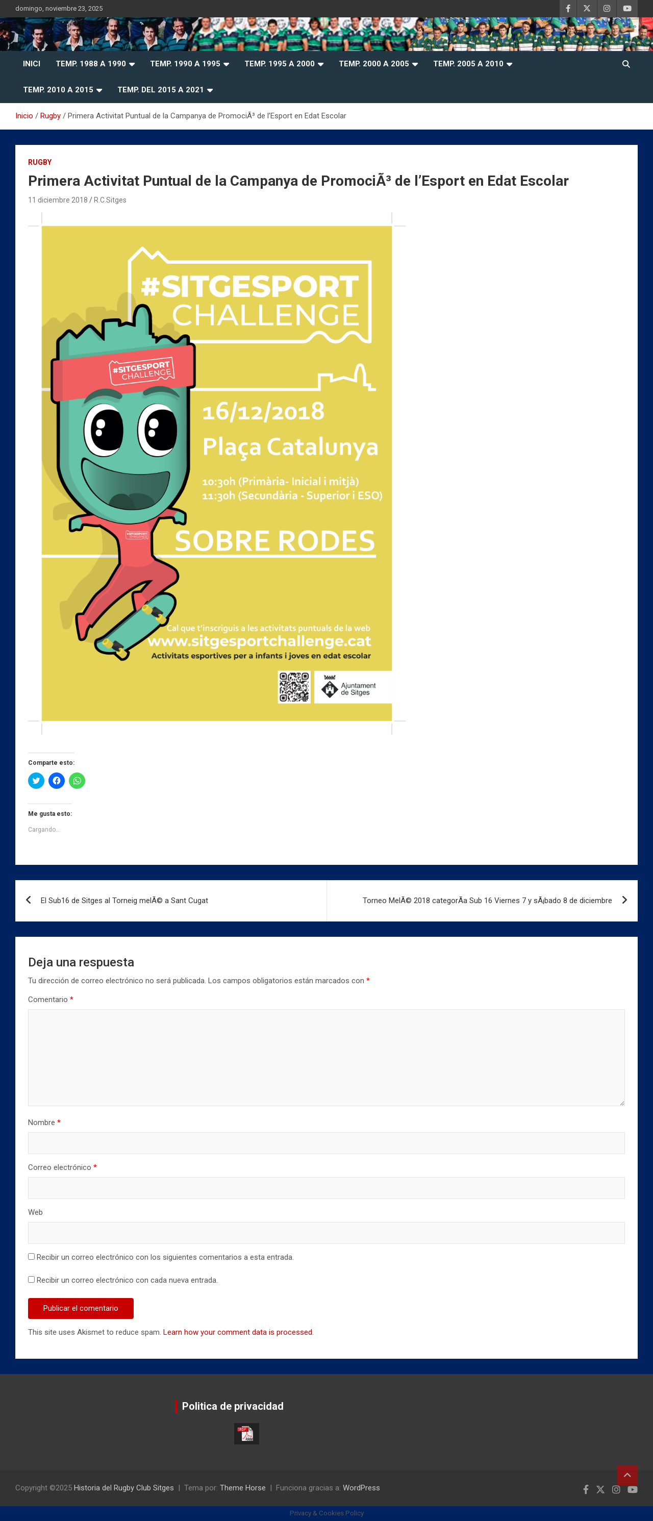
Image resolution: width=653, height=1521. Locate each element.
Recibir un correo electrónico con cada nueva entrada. (127, 1280)
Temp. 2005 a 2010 (468, 63)
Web (35, 1212)
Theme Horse (243, 1487)
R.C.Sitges (110, 200)
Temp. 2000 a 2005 (374, 63)
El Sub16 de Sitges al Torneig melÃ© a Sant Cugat (124, 900)
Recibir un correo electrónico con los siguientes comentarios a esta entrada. (165, 1257)
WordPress (361, 1487)
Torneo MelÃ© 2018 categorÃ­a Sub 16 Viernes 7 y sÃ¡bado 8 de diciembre (487, 900)
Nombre (44, 1122)
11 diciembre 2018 (58, 200)
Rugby (40, 162)
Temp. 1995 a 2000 (279, 63)
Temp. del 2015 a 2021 (160, 89)
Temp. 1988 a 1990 (91, 63)
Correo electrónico (62, 1167)
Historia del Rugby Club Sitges (124, 1487)
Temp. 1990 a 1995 (185, 63)
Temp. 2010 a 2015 (58, 89)
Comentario (50, 999)
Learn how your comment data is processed (237, 1332)
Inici (31, 63)
